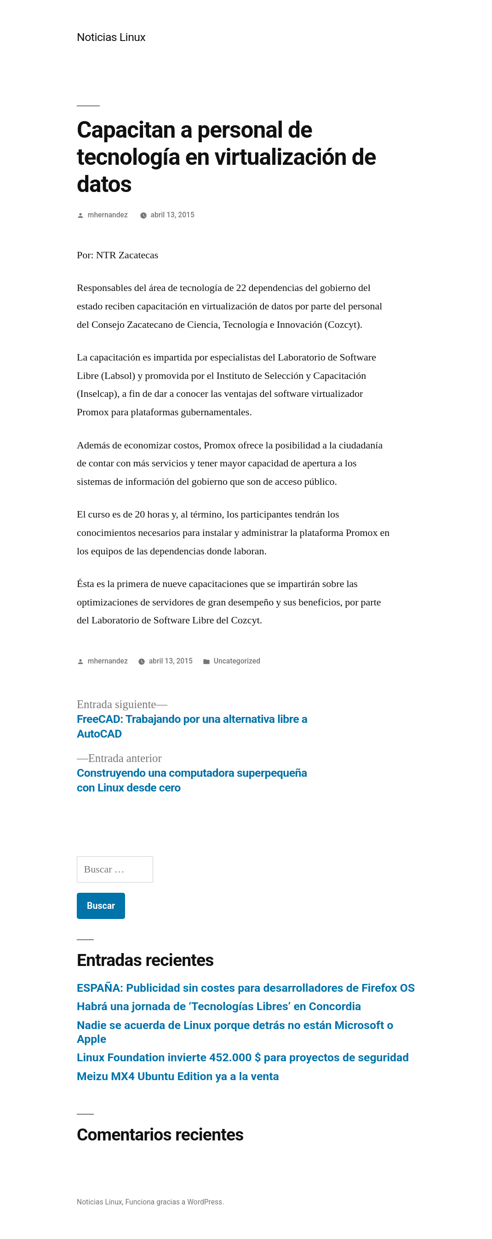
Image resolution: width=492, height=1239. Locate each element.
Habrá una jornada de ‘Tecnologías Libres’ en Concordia (219, 1006)
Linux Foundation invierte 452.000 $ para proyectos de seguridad (243, 1057)
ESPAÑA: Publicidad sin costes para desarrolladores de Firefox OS (246, 988)
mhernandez (108, 214)
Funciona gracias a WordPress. (175, 1202)
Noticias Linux (111, 37)
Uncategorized (237, 661)
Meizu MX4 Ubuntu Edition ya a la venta (178, 1076)
